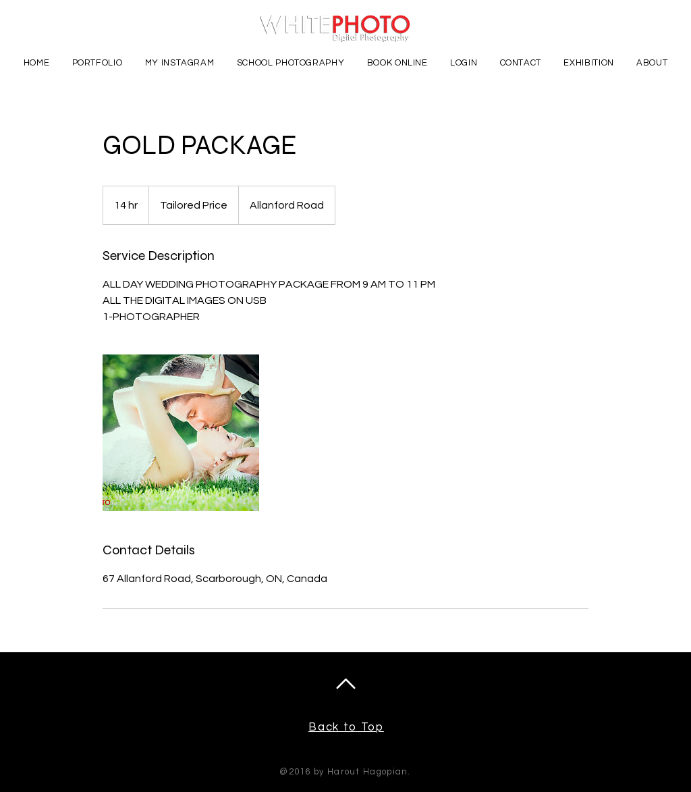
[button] (97, 62)
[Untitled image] (181, 432)
